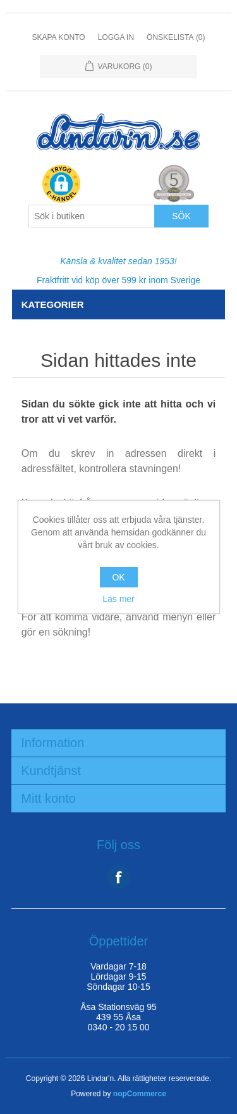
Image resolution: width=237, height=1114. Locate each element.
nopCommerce (139, 1093)
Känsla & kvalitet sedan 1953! (118, 261)
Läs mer (118, 599)
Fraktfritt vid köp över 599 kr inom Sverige (118, 280)
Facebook (119, 877)
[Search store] (91, 216)
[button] (61, 185)
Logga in (116, 37)
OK (118, 577)
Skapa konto (58, 37)
